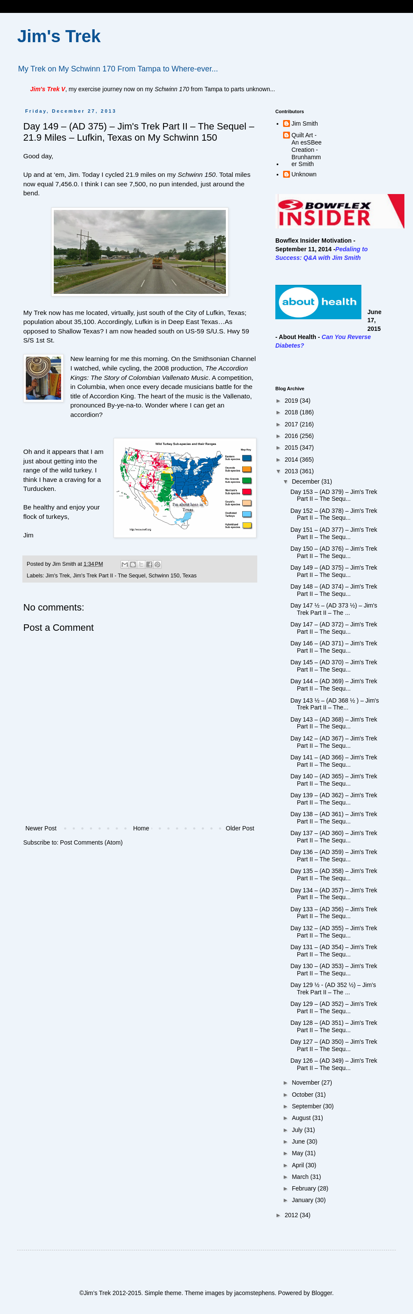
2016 (292, 435)
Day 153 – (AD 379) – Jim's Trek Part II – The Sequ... (333, 495)
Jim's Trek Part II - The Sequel (109, 576)
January (303, 1200)
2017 (292, 424)
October (303, 1094)
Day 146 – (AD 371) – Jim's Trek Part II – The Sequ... (333, 647)
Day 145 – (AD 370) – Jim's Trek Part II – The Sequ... (333, 666)
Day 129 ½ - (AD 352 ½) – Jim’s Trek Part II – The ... (333, 988)
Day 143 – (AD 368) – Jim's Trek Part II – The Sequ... (333, 723)
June (299, 1141)
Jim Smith (305, 123)
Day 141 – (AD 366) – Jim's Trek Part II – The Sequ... (333, 761)
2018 (292, 412)
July (298, 1129)
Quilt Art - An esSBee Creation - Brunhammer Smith (307, 149)
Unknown (304, 174)
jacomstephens (254, 1292)
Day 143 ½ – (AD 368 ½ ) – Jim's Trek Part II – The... (334, 704)
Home (141, 828)
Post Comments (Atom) (91, 842)
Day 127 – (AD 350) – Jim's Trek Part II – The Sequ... (333, 1045)
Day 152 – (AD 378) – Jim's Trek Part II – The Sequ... (333, 514)
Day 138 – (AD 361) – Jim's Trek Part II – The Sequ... (333, 818)
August (302, 1117)
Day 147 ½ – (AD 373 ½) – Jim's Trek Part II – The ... (333, 609)
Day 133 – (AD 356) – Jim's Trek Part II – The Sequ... (333, 913)
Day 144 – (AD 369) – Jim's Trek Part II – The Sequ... (333, 685)
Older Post (240, 828)
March (301, 1176)
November (306, 1082)
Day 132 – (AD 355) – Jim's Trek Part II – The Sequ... (333, 932)
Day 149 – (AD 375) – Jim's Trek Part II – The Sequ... (333, 571)
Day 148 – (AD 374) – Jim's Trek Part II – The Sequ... (333, 590)
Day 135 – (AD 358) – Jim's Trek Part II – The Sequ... (333, 874)
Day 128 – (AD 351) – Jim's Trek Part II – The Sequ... (333, 1026)
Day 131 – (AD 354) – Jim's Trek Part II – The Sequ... (333, 951)
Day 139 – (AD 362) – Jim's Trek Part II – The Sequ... (333, 799)
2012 (292, 1215)
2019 (292, 400)
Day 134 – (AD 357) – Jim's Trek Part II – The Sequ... (333, 894)
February (304, 1188)
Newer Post (40, 828)
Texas (189, 576)
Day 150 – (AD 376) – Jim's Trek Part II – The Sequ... (333, 552)
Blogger (321, 1292)
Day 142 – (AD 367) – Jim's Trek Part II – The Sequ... (333, 742)
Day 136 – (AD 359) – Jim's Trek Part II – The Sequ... (333, 855)
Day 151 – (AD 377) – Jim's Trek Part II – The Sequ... (333, 533)
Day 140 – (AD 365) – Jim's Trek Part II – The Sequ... (333, 780)
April (298, 1165)
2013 (292, 471)
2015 (292, 447)
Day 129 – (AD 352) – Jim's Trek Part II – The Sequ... (333, 1007)
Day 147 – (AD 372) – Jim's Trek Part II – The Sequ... (333, 628)
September (307, 1106)
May (298, 1153)
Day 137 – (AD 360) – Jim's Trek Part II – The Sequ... (333, 837)
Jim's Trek (59, 36)
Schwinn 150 (163, 576)
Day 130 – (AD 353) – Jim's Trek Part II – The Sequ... (333, 969)
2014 (292, 459)
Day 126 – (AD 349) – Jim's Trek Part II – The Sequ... (333, 1064)
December (306, 481)
